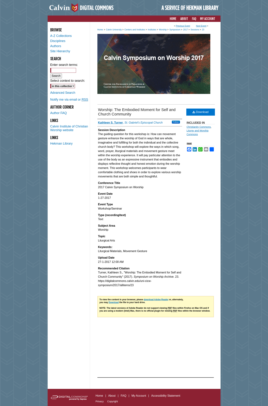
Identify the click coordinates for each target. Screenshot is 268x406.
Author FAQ (58, 113)
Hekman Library (61, 143)
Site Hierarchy (60, 51)
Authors (55, 46)
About (112, 395)
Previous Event (183, 26)
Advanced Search (62, 92)
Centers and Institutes (135, 29)
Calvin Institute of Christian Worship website (69, 128)
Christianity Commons (199, 127)
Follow (176, 122)
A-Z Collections (61, 36)
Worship (163, 29)
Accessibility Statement (165, 395)
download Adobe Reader (156, 299)
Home (100, 29)
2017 (185, 29)
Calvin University (114, 29)
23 (203, 29)
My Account (138, 395)
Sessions (195, 29)
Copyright (112, 401)
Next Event (201, 26)
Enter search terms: (64, 65)
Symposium (175, 29)
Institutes (152, 29)
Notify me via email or (69, 100)
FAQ (123, 395)
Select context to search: (67, 80)
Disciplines (57, 41)
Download (200, 112)
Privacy (100, 401)
